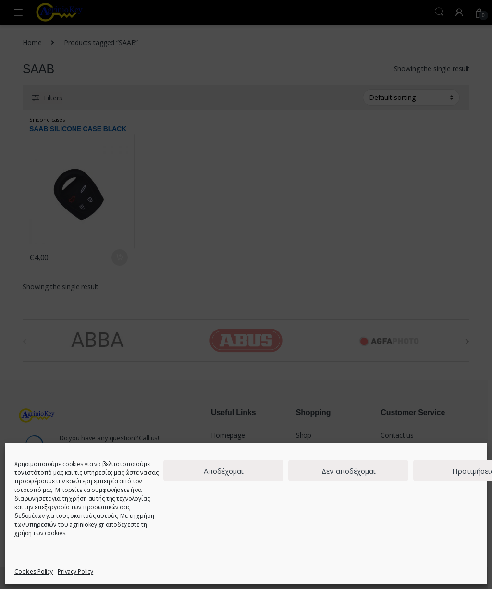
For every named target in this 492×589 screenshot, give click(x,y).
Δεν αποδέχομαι (348, 471)
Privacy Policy (75, 571)
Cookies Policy (33, 571)
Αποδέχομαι (224, 471)
